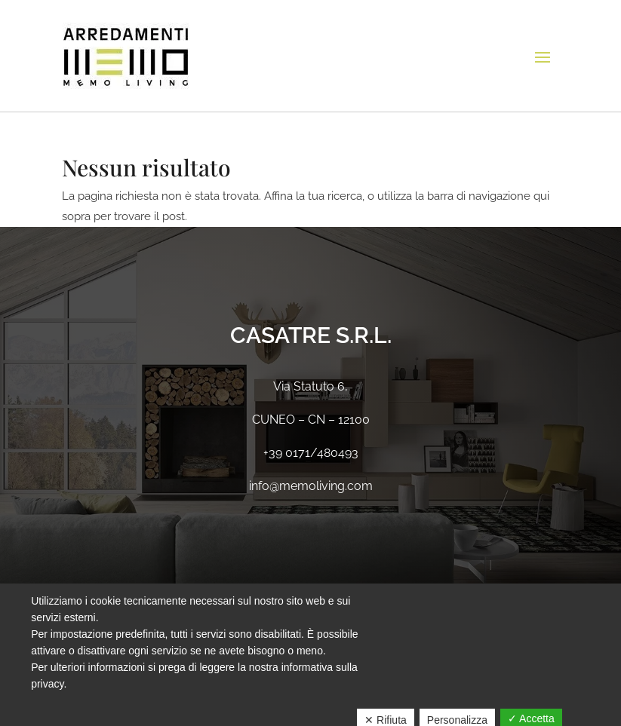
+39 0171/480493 (310, 453)
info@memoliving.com (311, 486)
